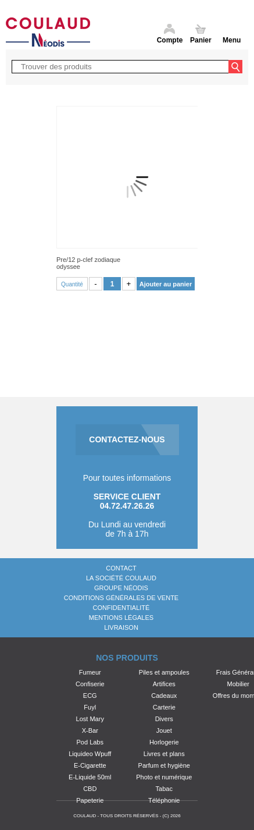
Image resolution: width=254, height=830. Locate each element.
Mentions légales (121, 617)
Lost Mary (90, 718)
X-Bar (90, 730)
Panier (201, 40)
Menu (232, 40)
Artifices (164, 683)
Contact (121, 568)
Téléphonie (164, 800)
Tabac (164, 788)
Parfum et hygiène (164, 765)
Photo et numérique (164, 777)
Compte (170, 40)
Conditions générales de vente (121, 597)
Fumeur (90, 672)
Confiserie (90, 683)
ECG (90, 695)
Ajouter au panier (165, 284)
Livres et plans (164, 753)
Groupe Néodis (121, 587)
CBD (89, 788)
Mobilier (238, 683)
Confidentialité (121, 607)
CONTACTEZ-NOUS (126, 439)
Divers (164, 718)
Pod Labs (90, 742)
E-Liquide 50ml (90, 777)
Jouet (164, 730)
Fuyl (90, 707)
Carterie (164, 707)
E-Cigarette (90, 765)
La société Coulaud (121, 577)
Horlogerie (164, 742)
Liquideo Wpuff (90, 753)
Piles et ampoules (164, 672)
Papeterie (89, 800)
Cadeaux (164, 695)
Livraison (121, 627)
